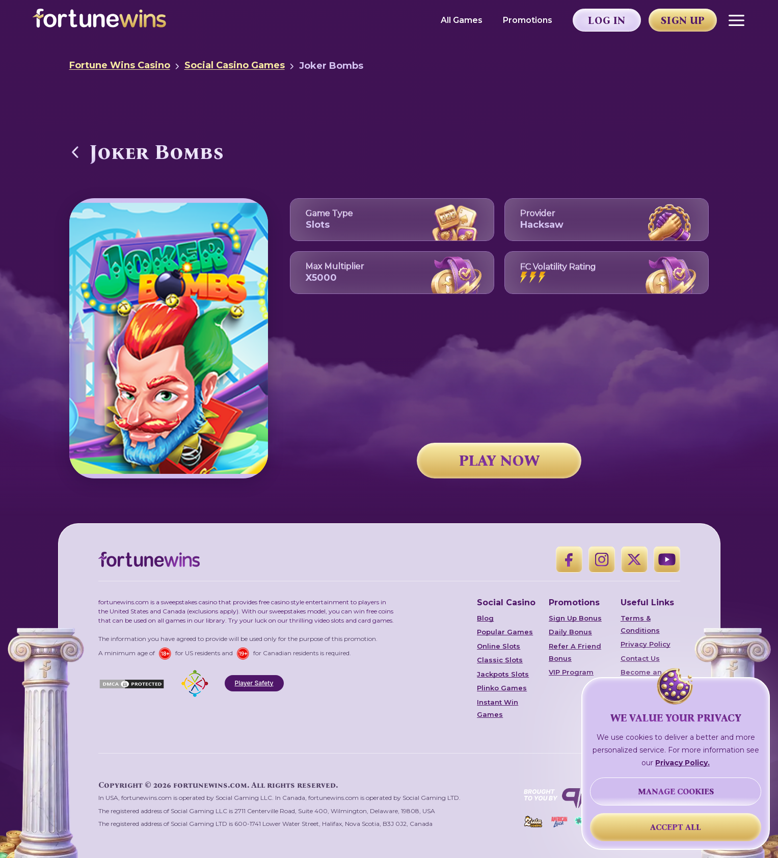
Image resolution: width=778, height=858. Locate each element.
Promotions (527, 20)
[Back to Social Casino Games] (75, 152)
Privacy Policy (645, 644)
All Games (461, 20)
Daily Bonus (570, 632)
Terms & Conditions (640, 624)
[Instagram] (601, 559)
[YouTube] (667, 559)
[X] (634, 559)
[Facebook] (569, 559)
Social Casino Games (234, 65)
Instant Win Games (497, 708)
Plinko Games (502, 688)
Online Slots (498, 646)
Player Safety (254, 683)
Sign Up (682, 20)
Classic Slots (500, 660)
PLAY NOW (499, 460)
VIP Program (571, 672)
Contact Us (640, 658)
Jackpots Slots (503, 674)
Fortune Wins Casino (119, 65)
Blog (485, 618)
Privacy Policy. (682, 762)
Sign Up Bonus (575, 618)
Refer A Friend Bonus (575, 652)
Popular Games (505, 632)
